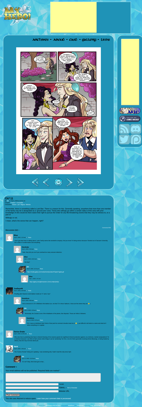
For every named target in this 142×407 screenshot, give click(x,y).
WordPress (71, 405)
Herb (16, 346)
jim (28, 267)
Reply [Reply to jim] (41, 268)
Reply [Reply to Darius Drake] (30, 333)
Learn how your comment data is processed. (54, 398)
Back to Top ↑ (97, 405)
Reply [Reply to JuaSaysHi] (29, 290)
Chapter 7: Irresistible (16, 203)
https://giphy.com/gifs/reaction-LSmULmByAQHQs (44, 282)
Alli (8, 201)
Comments (58, 184)
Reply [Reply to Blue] (29, 237)
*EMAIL (68, 388)
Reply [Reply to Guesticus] (36, 300)
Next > (70, 182)
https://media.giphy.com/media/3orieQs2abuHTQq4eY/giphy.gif (45, 272)
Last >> (81, 182)
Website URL (64, 391)
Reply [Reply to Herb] (29, 348)
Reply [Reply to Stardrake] (36, 249)
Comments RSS (106, 227)
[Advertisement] (73, 17)
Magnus (22, 204)
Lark (18, 204)
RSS (92, 405)
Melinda (28, 204)
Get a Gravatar (72, 388)
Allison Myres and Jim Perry (53, 405)
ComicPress (80, 405)
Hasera (14, 204)
